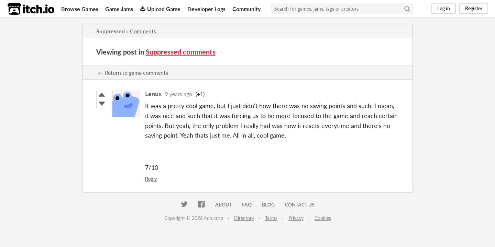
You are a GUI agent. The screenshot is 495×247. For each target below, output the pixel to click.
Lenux (153, 93)
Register (473, 8)
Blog (268, 205)
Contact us (300, 205)
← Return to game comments (133, 72)
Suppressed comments (181, 52)
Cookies (323, 218)
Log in (443, 8)
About (223, 205)
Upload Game (160, 8)
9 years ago (178, 94)
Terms (271, 218)
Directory (244, 218)
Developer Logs (206, 8)
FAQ (247, 205)
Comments (143, 31)
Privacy (296, 218)
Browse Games (79, 8)
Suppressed (110, 31)
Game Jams (119, 8)
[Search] (407, 8)
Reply (151, 179)
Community (246, 8)
